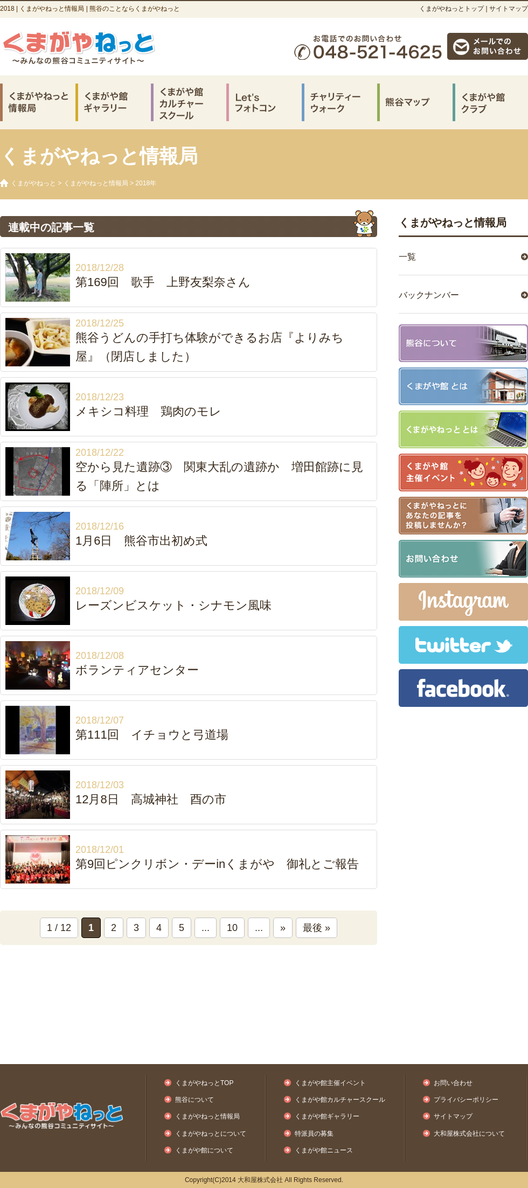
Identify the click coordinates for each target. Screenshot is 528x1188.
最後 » (316, 927)
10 (232, 927)
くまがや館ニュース (324, 1150)
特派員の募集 (314, 1133)
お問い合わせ (453, 1083)
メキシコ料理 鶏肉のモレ (148, 411)
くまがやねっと (33, 183)
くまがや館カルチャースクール (340, 1099)
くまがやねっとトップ (451, 8)
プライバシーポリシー (466, 1099)
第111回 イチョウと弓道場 (151, 734)
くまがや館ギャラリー (327, 1116)
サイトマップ (508, 8)
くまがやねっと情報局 (96, 183)
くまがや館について (204, 1150)
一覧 (407, 256)
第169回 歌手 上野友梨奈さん (163, 282)
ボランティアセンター (137, 670)
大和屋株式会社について (469, 1133)
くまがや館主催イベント (330, 1083)
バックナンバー (429, 295)
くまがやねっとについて (210, 1133)
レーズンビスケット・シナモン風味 (173, 605)
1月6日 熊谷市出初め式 (141, 540)
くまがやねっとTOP (204, 1083)
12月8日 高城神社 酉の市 (150, 799)
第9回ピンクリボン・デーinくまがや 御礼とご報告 (217, 864)
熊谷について (194, 1099)
